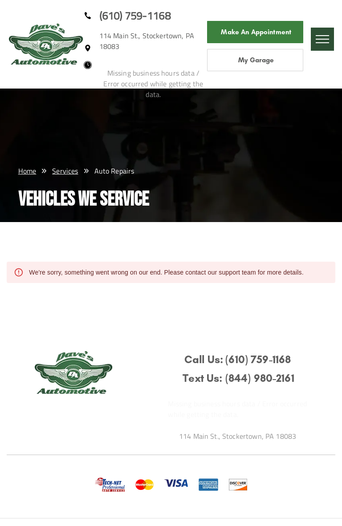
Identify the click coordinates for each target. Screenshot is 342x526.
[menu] (322, 39)
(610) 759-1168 (135, 16)
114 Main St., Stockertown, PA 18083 (237, 436)
